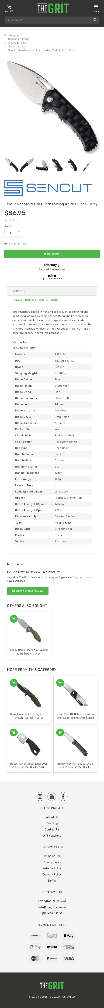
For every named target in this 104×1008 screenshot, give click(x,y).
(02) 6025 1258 (52, 913)
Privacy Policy (52, 862)
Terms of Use (52, 856)
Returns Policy (52, 868)
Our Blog (52, 823)
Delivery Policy (52, 874)
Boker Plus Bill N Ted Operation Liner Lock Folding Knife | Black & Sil (75, 718)
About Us (52, 817)
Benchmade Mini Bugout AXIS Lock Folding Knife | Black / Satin (75, 767)
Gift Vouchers (52, 835)
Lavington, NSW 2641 (52, 901)
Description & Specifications (35, 299)
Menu (96, 8)
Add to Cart (52, 254)
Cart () (9, 8)
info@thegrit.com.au (52, 907)
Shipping (19, 290)
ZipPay (52, 880)
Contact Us (52, 829)
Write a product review (27, 590)
